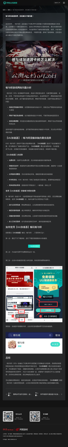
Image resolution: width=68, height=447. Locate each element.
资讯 (9, 10)
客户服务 (10, 434)
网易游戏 (36, 434)
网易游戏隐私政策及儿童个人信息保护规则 (23, 434)
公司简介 (5, 434)
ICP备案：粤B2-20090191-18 (10, 439)
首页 (4, 10)
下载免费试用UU (34, 246)
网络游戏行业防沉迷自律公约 (15, 436)
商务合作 (46, 434)
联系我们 (41, 434)
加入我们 (51, 434)
